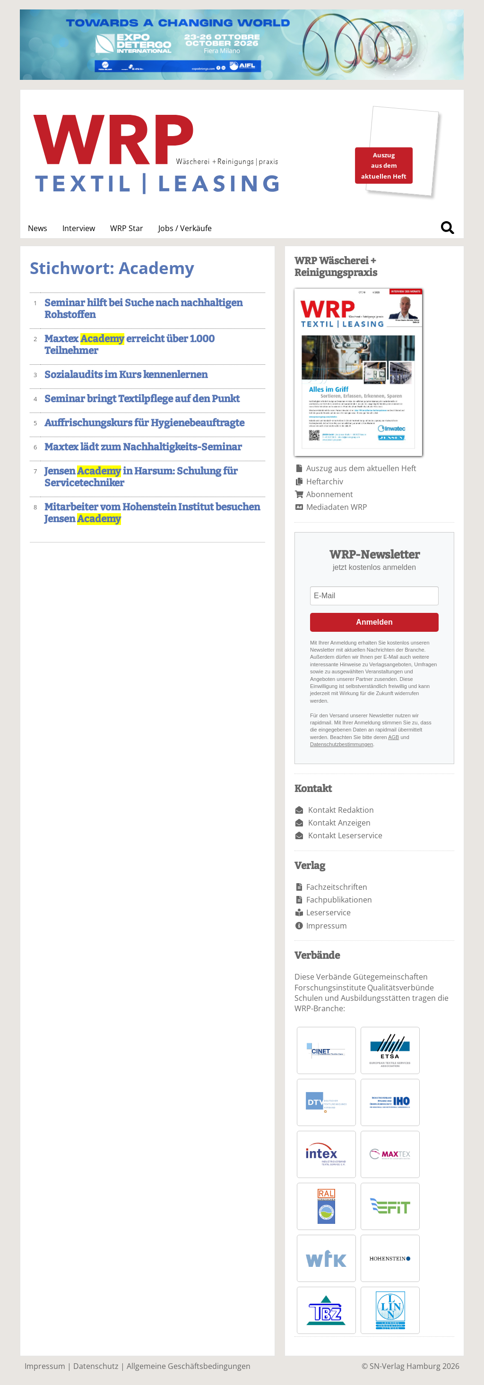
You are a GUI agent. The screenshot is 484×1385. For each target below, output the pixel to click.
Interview (78, 228)
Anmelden (374, 622)
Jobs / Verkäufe (185, 228)
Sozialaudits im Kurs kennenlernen (125, 375)
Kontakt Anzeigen (339, 822)
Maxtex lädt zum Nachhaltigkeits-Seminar (143, 447)
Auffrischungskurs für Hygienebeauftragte (144, 423)
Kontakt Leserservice (345, 835)
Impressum (326, 925)
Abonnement (329, 494)
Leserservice (328, 912)
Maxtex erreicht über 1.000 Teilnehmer (129, 345)
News (37, 228)
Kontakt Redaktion (341, 810)
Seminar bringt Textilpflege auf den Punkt (142, 399)
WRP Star (126, 228)
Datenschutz (96, 1366)
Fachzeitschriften (336, 887)
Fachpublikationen (339, 900)
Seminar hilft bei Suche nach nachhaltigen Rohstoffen (143, 309)
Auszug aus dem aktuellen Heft (361, 468)
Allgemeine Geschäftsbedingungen (189, 1366)
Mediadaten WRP (336, 507)
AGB (393, 737)
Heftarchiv (324, 481)
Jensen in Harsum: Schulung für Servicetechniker (141, 477)
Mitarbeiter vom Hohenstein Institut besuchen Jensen (152, 513)
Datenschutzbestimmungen (341, 744)
